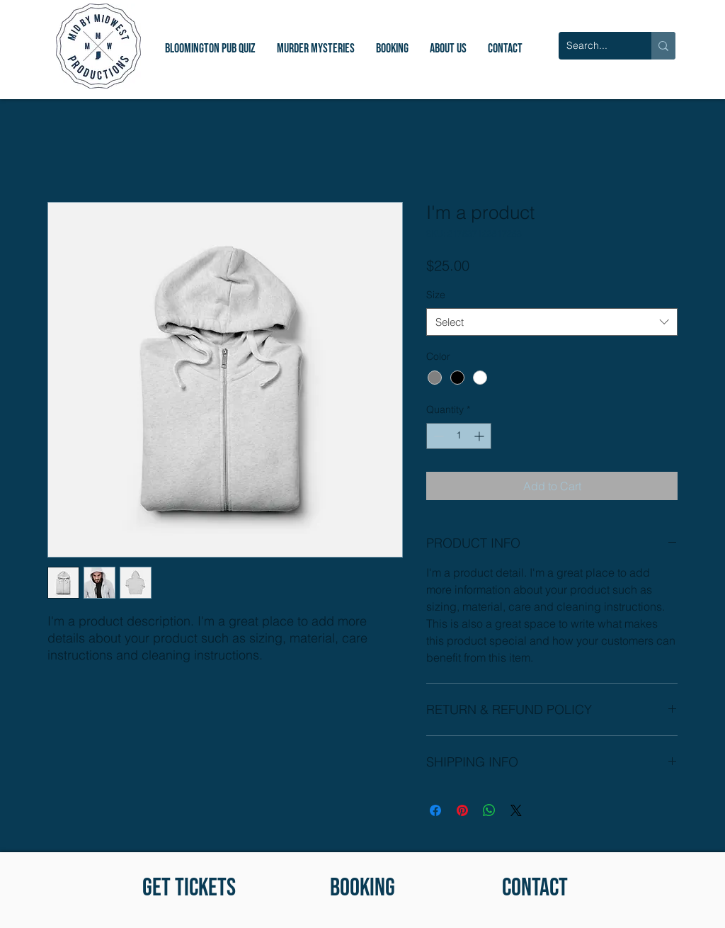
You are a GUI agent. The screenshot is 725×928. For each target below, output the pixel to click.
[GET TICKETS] (188, 888)
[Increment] (480, 436)
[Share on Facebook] (435, 810)
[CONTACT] (535, 888)
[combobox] (552, 322)
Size (435, 294)
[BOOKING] (362, 888)
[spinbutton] (459, 436)
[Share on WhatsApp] (489, 810)
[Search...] (594, 46)
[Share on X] (516, 810)
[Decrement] (437, 436)
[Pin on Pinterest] (462, 810)
